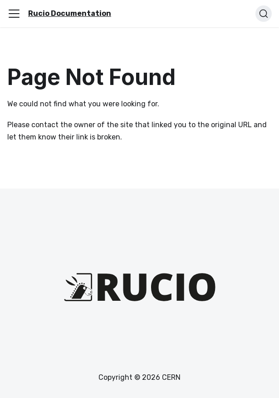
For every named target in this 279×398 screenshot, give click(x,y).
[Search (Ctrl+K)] (263, 13)
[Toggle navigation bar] (14, 13)
